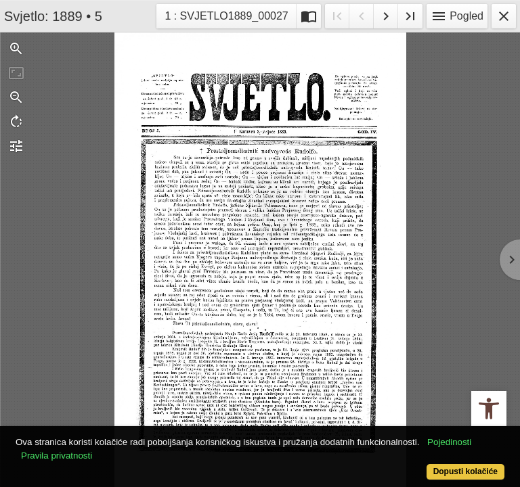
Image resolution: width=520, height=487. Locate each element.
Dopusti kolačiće (465, 471)
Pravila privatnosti (56, 455)
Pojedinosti (449, 442)
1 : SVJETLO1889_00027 (226, 14)
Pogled (457, 16)
